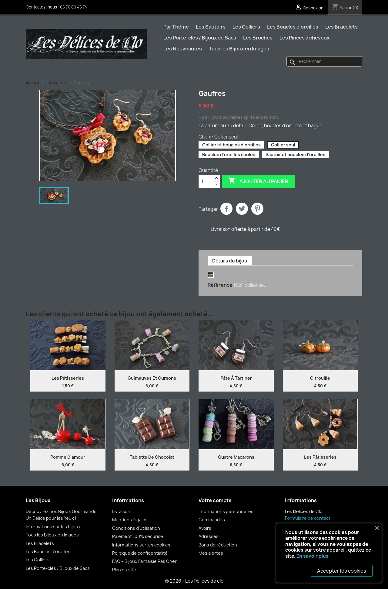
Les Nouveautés (182, 48)
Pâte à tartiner (236, 378)
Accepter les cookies (341, 570)
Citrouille (320, 378)
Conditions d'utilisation (136, 528)
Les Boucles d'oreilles (292, 26)
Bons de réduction (218, 545)
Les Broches (258, 37)
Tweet (242, 209)
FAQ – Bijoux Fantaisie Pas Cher (144, 561)
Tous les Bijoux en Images (239, 48)
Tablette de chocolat (152, 457)
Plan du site (124, 570)
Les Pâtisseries (68, 378)
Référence (220, 285)
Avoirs (205, 528)
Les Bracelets (341, 26)
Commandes (212, 519)
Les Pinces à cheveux (304, 37)
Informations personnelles (226, 511)
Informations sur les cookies (141, 545)
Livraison (121, 511)
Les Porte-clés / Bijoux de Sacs (199, 37)
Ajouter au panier (258, 181)
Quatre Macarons (236, 457)
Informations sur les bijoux (53, 526)
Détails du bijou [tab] (229, 261)
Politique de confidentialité (140, 553)
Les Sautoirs (211, 26)
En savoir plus (312, 556)
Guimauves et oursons (152, 378)
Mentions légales (130, 519)
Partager (226, 209)
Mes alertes (211, 553)
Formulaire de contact (307, 518)
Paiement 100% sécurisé (137, 536)
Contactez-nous (41, 7)
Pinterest (257, 209)
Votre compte (215, 500)
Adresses (209, 536)
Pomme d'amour (67, 457)
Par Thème (176, 26)
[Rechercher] (324, 61)
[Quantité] (206, 181)
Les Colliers (246, 26)
